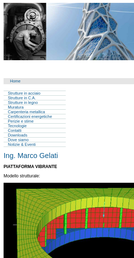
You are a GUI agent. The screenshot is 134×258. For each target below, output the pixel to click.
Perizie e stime (21, 121)
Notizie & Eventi (22, 144)
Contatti (14, 130)
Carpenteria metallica (26, 112)
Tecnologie (17, 126)
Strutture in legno (23, 102)
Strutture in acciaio (24, 93)
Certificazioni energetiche (30, 116)
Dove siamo (18, 140)
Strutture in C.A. (22, 98)
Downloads (17, 135)
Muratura (16, 107)
